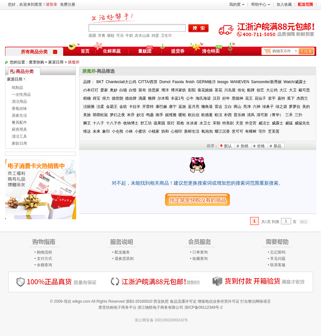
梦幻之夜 (117, 115)
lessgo (223, 82)
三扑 (298, 115)
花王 (249, 98)
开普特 (148, 106)
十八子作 (113, 123)
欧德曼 (207, 115)
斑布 (142, 90)
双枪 (180, 123)
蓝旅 (182, 106)
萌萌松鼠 (100, 115)
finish (190, 82)
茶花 (218, 90)
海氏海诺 (203, 98)
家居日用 (56, 62)
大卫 (293, 90)
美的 (306, 106)
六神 (256, 106)
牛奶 (129, 35)
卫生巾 (166, 35)
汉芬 (216, 98)
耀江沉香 (222, 131)
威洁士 (264, 123)
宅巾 (262, 131)
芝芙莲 (273, 131)
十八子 (98, 123)
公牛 (190, 98)
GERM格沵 (206, 82)
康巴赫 (161, 106)
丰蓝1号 (177, 98)
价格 (261, 146)
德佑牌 (131, 98)
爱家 (104, 90)
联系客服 (277, 265)
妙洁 (140, 115)
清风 (251, 115)
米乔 (131, 115)
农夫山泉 (142, 35)
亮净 (247, 106)
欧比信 (193, 115)
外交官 (251, 123)
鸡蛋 (155, 35)
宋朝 (216, 123)
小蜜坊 (140, 131)
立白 (228, 106)
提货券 (177, 51)
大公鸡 (272, 90)
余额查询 (44, 265)
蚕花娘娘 (205, 90)
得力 (106, 98)
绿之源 (281, 106)
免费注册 (67, 4)
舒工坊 (146, 123)
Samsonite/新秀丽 (266, 82)
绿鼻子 (268, 106)
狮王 (87, 123)
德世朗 (117, 98)
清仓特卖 (212, 50)
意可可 (237, 131)
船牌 (251, 90)
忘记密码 (277, 252)
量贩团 (144, 51)
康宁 (173, 106)
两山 (237, 106)
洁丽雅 (89, 106)
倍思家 (153, 90)
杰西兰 (302, 98)
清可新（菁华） (270, 115)
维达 (87, 131)
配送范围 (305, 4)
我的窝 (236, 4)
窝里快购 (36, 62)
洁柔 (100, 106)
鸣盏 (150, 115)
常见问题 (277, 258)
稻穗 (87, 98)
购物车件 (293, 51)
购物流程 (44, 252)
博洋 (165, 90)
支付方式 (44, 258)
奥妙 (113, 90)
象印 (106, 131)
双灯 (171, 123)
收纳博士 (130, 123)
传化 (241, 90)
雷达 (218, 106)
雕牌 (152, 98)
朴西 (228, 115)
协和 (165, 131)
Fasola (178, 82)
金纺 (123, 106)
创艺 (260, 90)
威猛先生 (302, 123)
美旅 (87, 115)
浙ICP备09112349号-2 (203, 307)
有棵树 (251, 131)
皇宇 (272, 98)
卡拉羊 (134, 106)
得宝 (96, 98)
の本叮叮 (90, 90)
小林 (129, 131)
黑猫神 (237, 98)
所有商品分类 (39, 51)
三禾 (289, 115)
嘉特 (281, 98)
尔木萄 (163, 98)
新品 (277, 146)
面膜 (92, 35)
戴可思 (304, 90)
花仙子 (260, 98)
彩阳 (192, 90)
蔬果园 (159, 123)
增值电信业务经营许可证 (218, 301)
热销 (244, 146)
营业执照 (161, 301)
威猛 (289, 123)
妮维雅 (171, 115)
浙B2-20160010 (139, 301)
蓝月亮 (193, 106)
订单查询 (200, 252)
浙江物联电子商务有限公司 (160, 307)
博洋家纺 (178, 90)
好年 (226, 98)
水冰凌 (191, 123)
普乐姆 (239, 115)
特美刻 (228, 123)
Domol (165, 82)
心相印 (176, 131)
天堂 (239, 123)
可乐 (120, 35)
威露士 (277, 123)
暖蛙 (182, 115)
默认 (228, 146)
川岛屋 (230, 90)
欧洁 (218, 115)
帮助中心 (260, 4)
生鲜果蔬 (112, 51)
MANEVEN (239, 82)
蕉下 (291, 98)
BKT (100, 82)
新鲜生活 (191, 131)
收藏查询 (200, 258)
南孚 (159, 115)
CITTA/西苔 (147, 82)
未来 (96, 131)
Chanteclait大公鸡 (121, 82)
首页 (85, 51)
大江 (283, 90)
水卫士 (205, 123)
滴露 (142, 98)
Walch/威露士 (295, 82)
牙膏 (101, 35)
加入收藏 (284, 4)
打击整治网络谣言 (255, 301)
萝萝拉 (294, 106)
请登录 (51, 4)
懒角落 (207, 106)
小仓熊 (117, 131)
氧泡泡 (207, 131)
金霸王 (111, 106)
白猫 (123, 90)
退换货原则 (124, 258)
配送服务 (122, 252)
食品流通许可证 (183, 301)
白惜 (133, 90)
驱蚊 (111, 35)
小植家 (153, 131)
